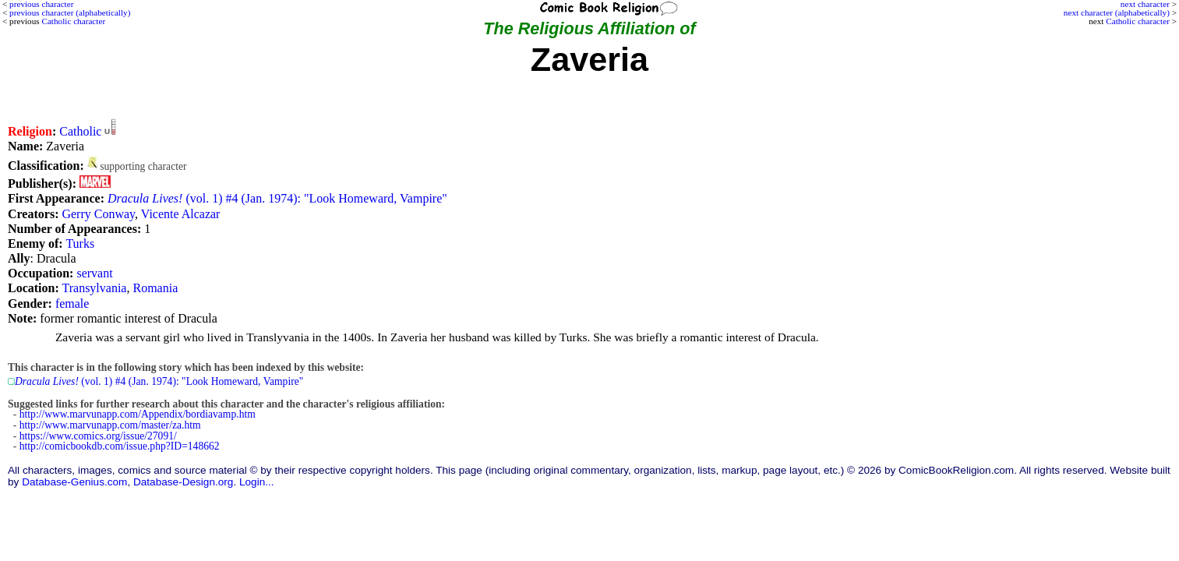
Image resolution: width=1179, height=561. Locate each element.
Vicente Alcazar (181, 214)
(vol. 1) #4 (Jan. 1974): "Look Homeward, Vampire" (277, 198)
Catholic (80, 131)
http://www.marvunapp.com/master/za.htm (110, 425)
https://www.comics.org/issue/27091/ (98, 436)
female (72, 303)
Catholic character (1138, 21)
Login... (256, 482)
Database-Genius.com (74, 482)
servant (94, 273)
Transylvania (94, 288)
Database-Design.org (183, 482)
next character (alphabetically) (1117, 12)
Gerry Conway (98, 214)
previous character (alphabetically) (69, 12)
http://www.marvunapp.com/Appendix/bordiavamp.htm (137, 414)
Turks (79, 243)
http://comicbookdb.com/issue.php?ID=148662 (119, 446)
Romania (155, 288)
